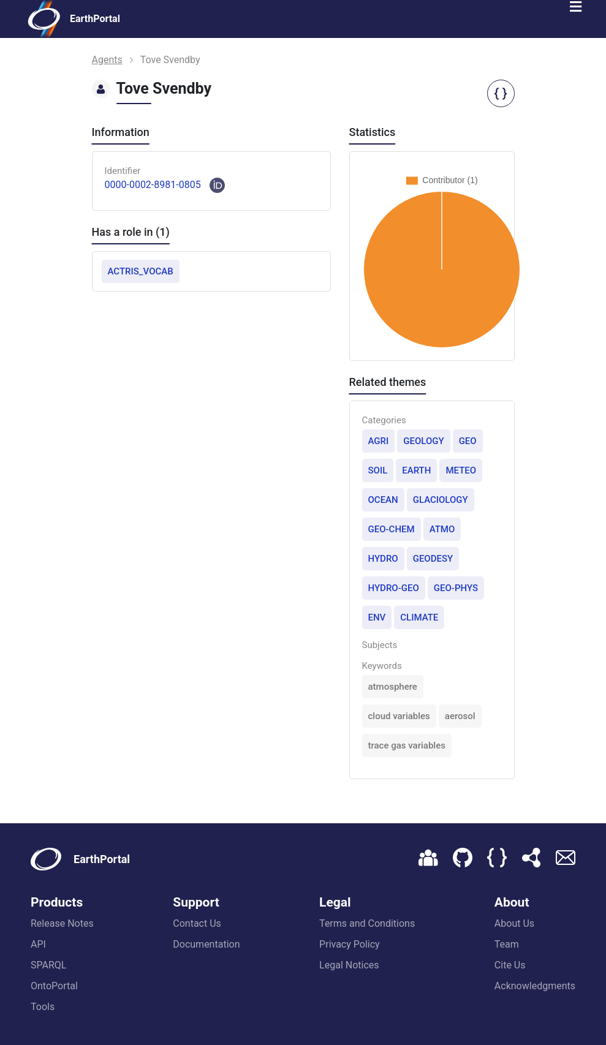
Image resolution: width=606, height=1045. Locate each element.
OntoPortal (54, 986)
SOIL (378, 470)
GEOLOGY (423, 441)
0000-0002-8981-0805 (153, 185)
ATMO (442, 529)
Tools (43, 1007)
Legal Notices (349, 965)
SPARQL (48, 965)
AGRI (378, 441)
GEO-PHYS (456, 588)
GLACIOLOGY (440, 499)
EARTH (416, 470)
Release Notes (62, 923)
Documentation (206, 944)
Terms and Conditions (367, 923)
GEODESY (433, 558)
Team (506, 944)
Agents (107, 60)
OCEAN (383, 499)
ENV (377, 617)
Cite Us (510, 965)
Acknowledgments (534, 986)
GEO (468, 441)
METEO (460, 470)
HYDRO (383, 558)
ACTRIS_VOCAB (140, 271)
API (38, 944)
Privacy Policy (349, 944)
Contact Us (197, 923)
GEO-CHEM (391, 529)
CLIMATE (419, 617)
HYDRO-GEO (393, 588)
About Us (514, 923)
